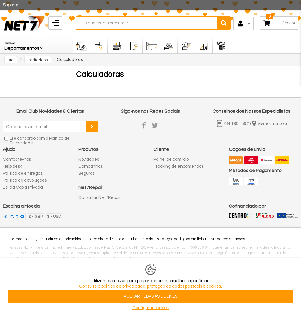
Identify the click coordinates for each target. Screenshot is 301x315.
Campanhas (90, 166)
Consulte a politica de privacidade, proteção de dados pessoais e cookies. (150, 286)
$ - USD (54, 217)
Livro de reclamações (226, 239)
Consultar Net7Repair (99, 197)
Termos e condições (26, 239)
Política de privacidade (65, 239)
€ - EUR (12, 217)
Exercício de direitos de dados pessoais (120, 239)
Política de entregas (23, 173)
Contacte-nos (17, 159)
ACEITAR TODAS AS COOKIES (150, 296)
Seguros (86, 173)
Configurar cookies (150, 308)
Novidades (88, 159)
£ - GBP (36, 217)
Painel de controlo (171, 159)
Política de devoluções (25, 180)
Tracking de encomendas (178, 166)
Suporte (10, 5)
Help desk (12, 166)
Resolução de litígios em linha (180, 239)
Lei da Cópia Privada (23, 187)
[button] (24, 44)
